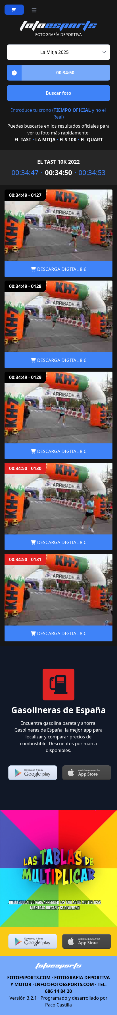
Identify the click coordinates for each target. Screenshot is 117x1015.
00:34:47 (21, 172)
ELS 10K (68, 139)
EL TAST (22, 139)
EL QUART (92, 139)
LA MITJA (45, 139)
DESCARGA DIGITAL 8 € (58, 269)
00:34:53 (95, 172)
